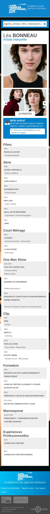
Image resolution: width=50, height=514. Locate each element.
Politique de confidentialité (10, 488)
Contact (4, 492)
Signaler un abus (27, 488)
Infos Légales (41, 488)
